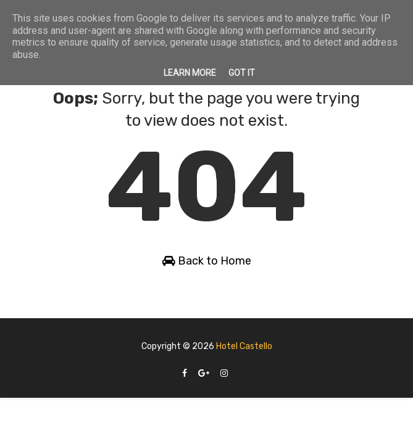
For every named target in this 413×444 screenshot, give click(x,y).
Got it (241, 73)
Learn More (190, 73)
